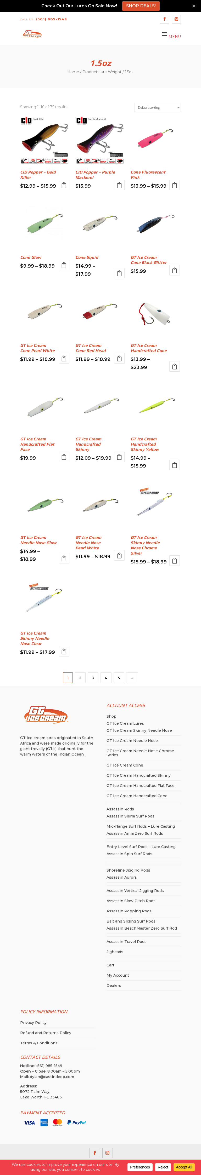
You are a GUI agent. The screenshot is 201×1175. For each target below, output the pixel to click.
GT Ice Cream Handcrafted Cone (137, 795)
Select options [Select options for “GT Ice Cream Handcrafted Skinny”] (119, 457)
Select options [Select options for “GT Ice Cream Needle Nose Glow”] (64, 558)
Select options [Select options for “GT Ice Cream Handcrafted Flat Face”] (64, 457)
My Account (118, 975)
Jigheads (115, 951)
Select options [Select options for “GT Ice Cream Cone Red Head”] (119, 358)
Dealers (114, 985)
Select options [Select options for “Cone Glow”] (64, 265)
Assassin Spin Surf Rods (129, 853)
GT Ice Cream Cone (125, 765)
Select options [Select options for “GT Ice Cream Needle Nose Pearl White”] (119, 555)
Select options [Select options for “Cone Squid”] (119, 273)
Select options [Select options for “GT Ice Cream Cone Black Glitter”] (174, 270)
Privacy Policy (33, 1022)
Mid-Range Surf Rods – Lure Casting (141, 826)
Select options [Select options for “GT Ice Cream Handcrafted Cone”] (174, 366)
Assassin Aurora (122, 877)
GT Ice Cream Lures (125, 723)
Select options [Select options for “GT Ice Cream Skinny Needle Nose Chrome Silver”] (174, 560)
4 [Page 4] (106, 678)
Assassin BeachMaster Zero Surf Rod (142, 928)
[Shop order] (158, 107)
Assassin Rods (120, 809)
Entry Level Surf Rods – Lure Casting (141, 846)
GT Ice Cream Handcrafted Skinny (139, 775)
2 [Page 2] (80, 678)
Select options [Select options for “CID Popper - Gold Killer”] (64, 185)
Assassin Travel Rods (127, 941)
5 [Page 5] (119, 678)
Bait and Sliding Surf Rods (131, 921)
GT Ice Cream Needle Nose (132, 740)
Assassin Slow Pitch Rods (131, 900)
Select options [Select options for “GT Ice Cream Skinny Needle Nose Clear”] (64, 651)
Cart (110, 965)
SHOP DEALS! (141, 5)
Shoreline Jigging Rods (128, 870)
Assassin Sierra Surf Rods (130, 816)
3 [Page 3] (93, 678)
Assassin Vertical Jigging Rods (135, 890)
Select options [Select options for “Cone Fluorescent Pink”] (174, 185)
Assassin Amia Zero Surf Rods (135, 833)
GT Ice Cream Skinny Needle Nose (139, 730)
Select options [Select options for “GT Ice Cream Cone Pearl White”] (64, 358)
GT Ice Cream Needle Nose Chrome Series (140, 752)
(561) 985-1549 (43, 19)
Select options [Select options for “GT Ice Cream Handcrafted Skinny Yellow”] (174, 465)
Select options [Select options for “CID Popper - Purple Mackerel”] (119, 185)
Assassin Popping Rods (129, 911)
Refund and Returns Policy (45, 1032)
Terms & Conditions (39, 1043)
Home (73, 72)
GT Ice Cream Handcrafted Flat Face (141, 785)
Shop (111, 716)
